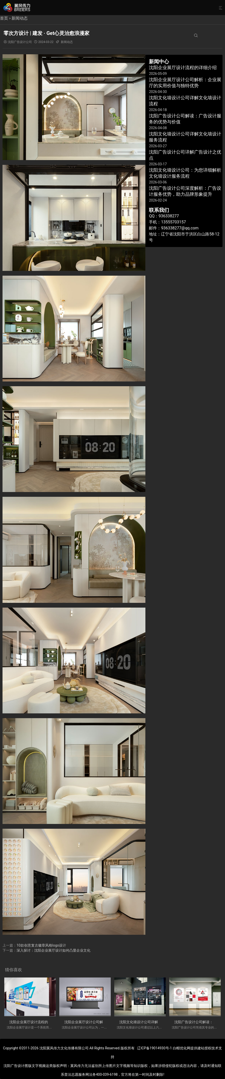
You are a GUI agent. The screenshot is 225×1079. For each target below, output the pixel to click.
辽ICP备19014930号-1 (154, 1048)
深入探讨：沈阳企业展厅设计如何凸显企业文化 (53, 950)
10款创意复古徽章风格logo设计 (41, 945)
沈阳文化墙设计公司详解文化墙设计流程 (151, 1022)
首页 (4, 18)
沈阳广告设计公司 (20, 42)
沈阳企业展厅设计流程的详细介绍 (35, 1022)
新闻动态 (20, 18)
